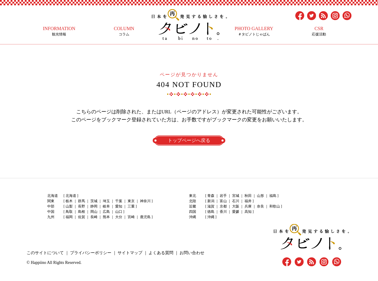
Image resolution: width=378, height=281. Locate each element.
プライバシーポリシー (90, 253)
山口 (118, 212)
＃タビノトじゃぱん (253, 31)
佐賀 (81, 217)
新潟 (210, 201)
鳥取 (69, 212)
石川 (235, 201)
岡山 (93, 212)
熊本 (106, 217)
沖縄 (210, 217)
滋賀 (210, 206)
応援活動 (318, 31)
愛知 (118, 206)
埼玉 (106, 201)
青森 (210, 196)
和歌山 (274, 206)
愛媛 (235, 212)
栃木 (69, 201)
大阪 (235, 206)
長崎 (93, 217)
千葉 (118, 201)
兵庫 (248, 206)
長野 (81, 206)
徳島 (210, 212)
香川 (223, 212)
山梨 (69, 206)
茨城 (93, 201)
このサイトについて (45, 253)
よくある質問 (161, 253)
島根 (81, 212)
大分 (118, 217)
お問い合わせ (192, 253)
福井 (248, 201)
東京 (131, 201)
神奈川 (145, 201)
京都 (223, 206)
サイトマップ (130, 253)
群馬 (81, 201)
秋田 (248, 196)
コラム (124, 31)
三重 (131, 206)
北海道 (71, 196)
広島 (106, 212)
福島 (272, 196)
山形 (260, 196)
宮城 (235, 196)
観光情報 (59, 31)
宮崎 (131, 217)
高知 (248, 212)
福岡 (69, 217)
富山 (223, 201)
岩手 (223, 196)
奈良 (260, 206)
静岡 (93, 206)
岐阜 (106, 206)
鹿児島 (145, 217)
